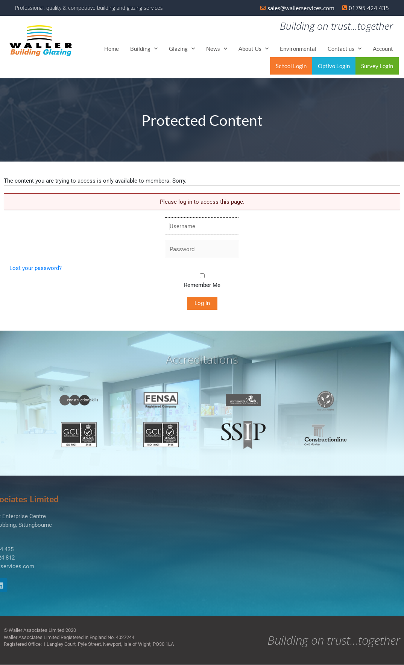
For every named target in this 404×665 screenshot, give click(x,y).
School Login (291, 66)
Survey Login (377, 66)
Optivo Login (334, 66)
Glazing (182, 49)
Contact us (344, 49)
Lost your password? (35, 268)
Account (383, 49)
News (216, 49)
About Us (253, 49)
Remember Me (202, 285)
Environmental (298, 49)
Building (144, 49)
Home (111, 49)
